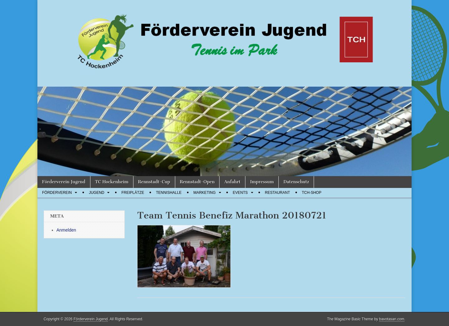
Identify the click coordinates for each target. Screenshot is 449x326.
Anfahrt (232, 182)
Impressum (262, 182)
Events (240, 192)
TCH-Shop (311, 192)
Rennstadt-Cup (154, 182)
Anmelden (66, 230)
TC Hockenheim (111, 182)
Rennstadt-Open (197, 182)
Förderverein (57, 192)
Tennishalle (168, 192)
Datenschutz (296, 182)
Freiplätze (132, 192)
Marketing (204, 192)
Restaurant (277, 192)
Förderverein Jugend (63, 182)
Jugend (96, 192)
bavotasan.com (391, 319)
